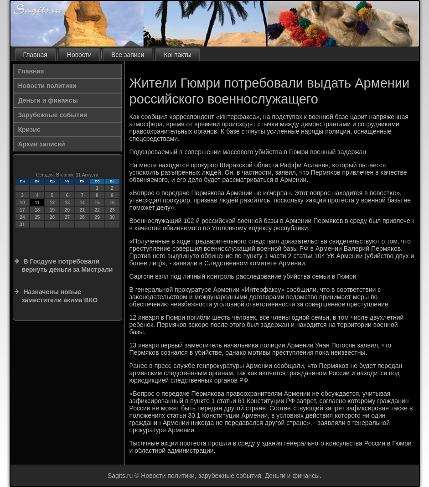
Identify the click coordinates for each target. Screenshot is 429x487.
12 (52, 202)
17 (22, 209)
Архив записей (41, 144)
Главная (35, 54)
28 (82, 217)
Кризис (29, 129)
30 (111, 217)
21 (82, 209)
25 (37, 217)
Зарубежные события (53, 115)
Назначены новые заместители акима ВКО (60, 296)
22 (97, 209)
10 (22, 202)
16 (111, 202)
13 (67, 202)
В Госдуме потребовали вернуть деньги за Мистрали (67, 265)
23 (111, 209)
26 (52, 217)
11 (37, 202)
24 (22, 217)
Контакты (177, 54)
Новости (79, 54)
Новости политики (47, 85)
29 (97, 217)
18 (37, 209)
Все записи (127, 54)
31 (22, 224)
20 (67, 209)
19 (52, 209)
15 (97, 202)
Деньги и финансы (48, 100)
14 (82, 202)
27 (67, 217)
